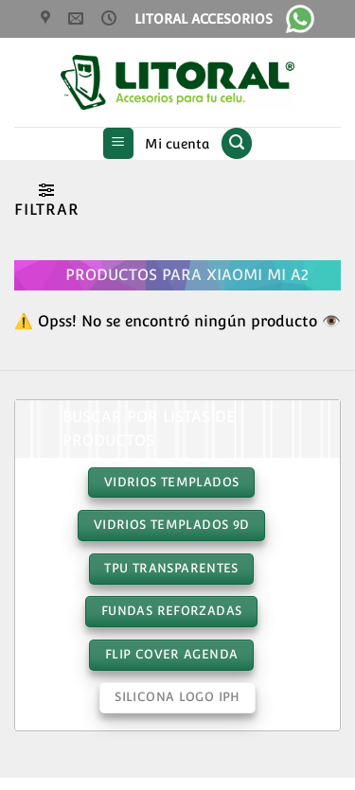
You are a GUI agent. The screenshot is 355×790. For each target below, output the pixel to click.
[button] (118, 143)
